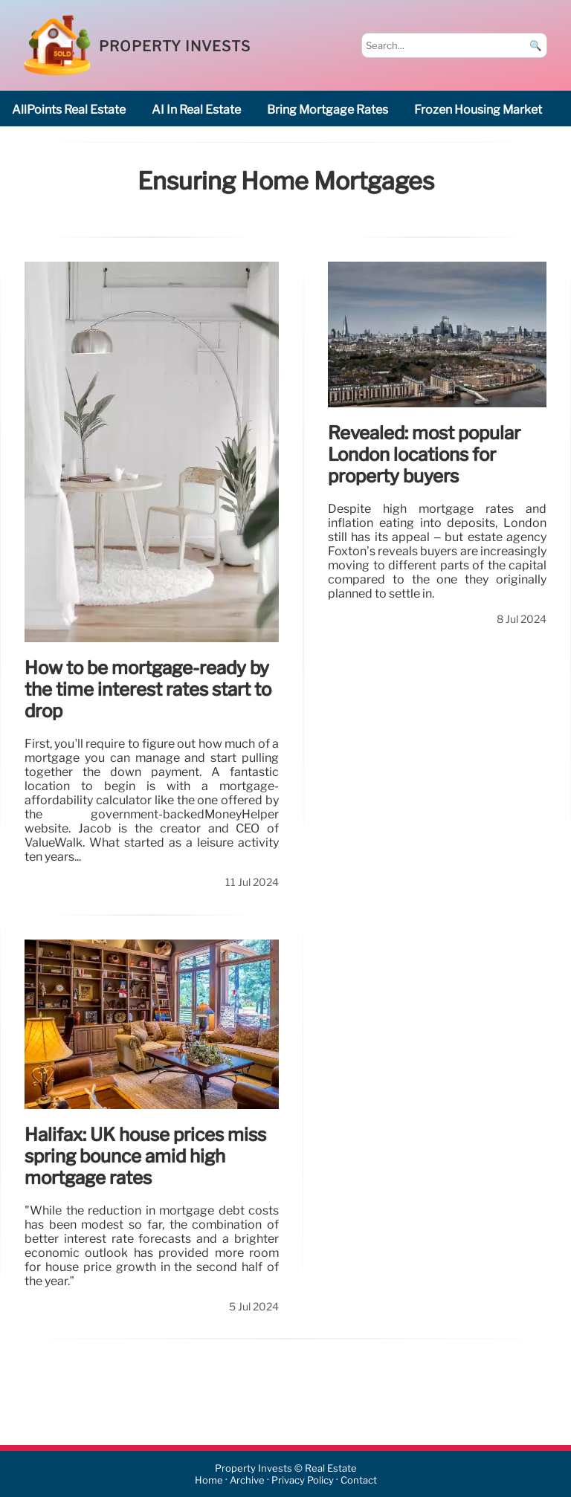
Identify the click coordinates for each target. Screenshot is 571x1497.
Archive (247, 1480)
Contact (359, 1480)
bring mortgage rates (327, 110)
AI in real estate (196, 110)
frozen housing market (478, 110)
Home (209, 1480)
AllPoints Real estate (69, 110)
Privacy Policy (302, 1480)
